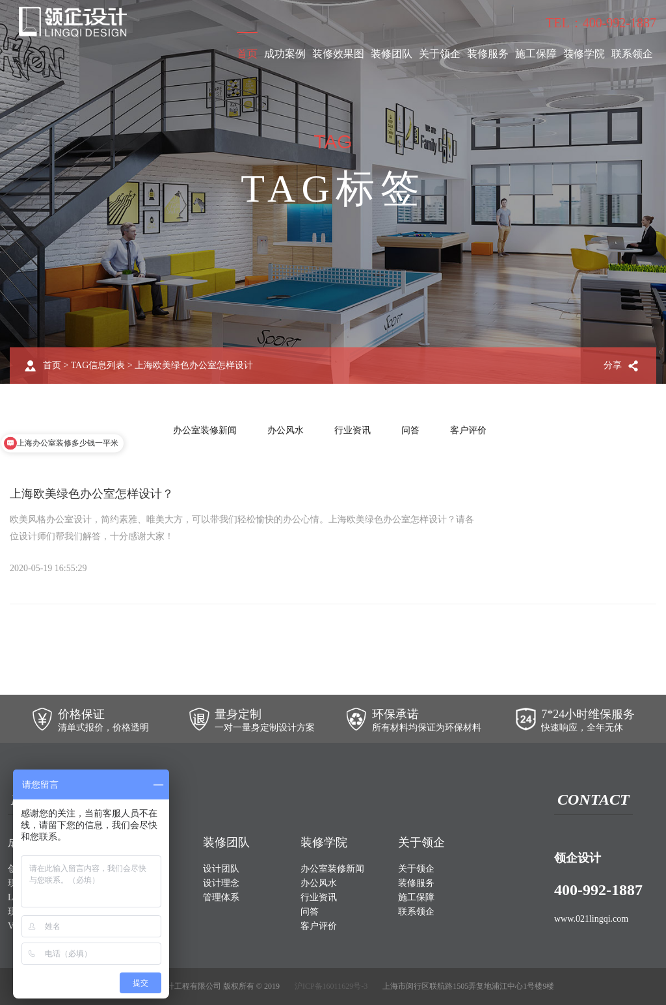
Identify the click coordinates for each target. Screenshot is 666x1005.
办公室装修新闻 (205, 430)
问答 (410, 430)
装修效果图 (338, 53)
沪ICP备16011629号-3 (331, 986)
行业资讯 (352, 430)
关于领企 (439, 53)
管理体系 (221, 897)
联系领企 (632, 53)
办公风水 (285, 430)
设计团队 (221, 869)
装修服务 (488, 53)
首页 (247, 53)
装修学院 (584, 53)
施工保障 (536, 53)
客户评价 (468, 430)
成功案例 (285, 53)
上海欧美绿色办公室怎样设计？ (92, 493)
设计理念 (221, 883)
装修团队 (391, 53)
